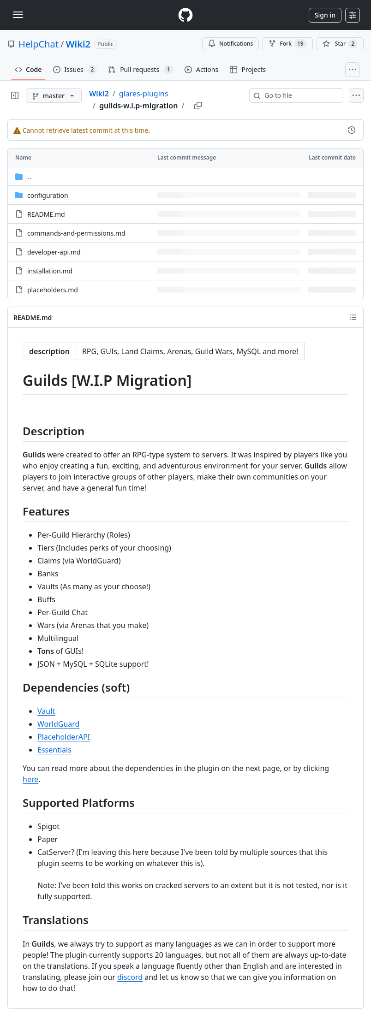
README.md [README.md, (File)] (46, 214)
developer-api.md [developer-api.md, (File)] (54, 252)
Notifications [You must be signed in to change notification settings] (230, 43)
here (30, 779)
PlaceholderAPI (63, 737)
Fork (287, 43)
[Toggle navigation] (18, 15)
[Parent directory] (185, 176)
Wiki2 (78, 44)
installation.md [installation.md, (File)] (49, 271)
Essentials (54, 750)
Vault (46, 711)
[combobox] (299, 95)
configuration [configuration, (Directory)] (47, 195)
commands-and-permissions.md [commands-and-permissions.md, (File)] (76, 233)
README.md (32, 317)
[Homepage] (185, 15)
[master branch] (54, 95)
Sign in (325, 15)
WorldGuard (58, 724)
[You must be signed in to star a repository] (340, 43)
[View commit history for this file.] (351, 130)
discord (130, 977)
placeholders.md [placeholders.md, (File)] (52, 289)
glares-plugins (143, 94)
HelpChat (38, 44)
